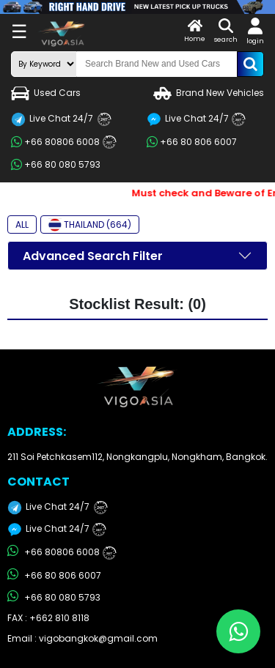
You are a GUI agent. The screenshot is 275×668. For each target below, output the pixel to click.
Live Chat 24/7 (61, 119)
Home (194, 31)
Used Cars (46, 93)
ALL (22, 224)
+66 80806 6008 (64, 142)
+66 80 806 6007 (192, 142)
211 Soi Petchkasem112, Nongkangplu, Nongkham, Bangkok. (137, 456)
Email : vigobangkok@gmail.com (82, 638)
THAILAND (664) (89, 224)
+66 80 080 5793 (55, 164)
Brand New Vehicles (208, 93)
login (255, 31)
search (226, 31)
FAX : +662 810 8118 (48, 618)
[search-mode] (44, 64)
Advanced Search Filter (93, 256)
